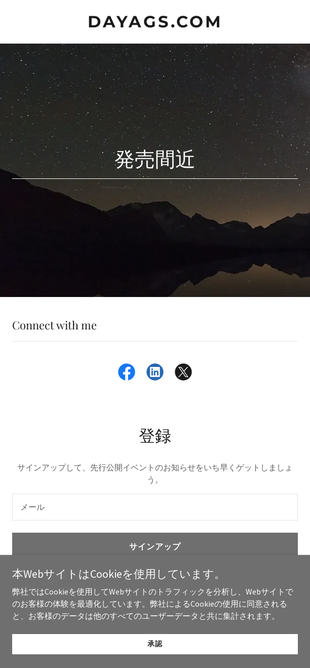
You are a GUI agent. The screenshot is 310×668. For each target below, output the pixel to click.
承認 (155, 643)
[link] (155, 24)
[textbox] (155, 507)
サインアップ (155, 546)
